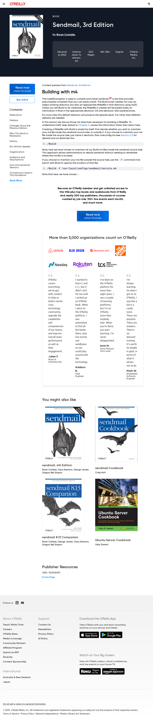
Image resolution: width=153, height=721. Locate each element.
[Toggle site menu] (3, 3)
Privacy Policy (45, 633)
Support (43, 618)
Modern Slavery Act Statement (75, 713)
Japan (6, 681)
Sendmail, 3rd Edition (79, 85)
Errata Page (48, 577)
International (11, 671)
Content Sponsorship (14, 661)
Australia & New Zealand (16, 677)
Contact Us (44, 624)
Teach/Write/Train (13, 624)
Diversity (8, 657)
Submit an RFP (11, 652)
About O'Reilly (12, 618)
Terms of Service (11, 713)
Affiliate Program (12, 647)
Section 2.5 (127, 135)
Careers (7, 629)
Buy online (22, 99)
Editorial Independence (47, 713)
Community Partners (14, 643)
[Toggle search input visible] (149, 3)
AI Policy (43, 638)
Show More (16, 180)
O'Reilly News (10, 633)
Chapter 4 (83, 125)
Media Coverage (12, 638)
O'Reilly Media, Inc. (134, 54)
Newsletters (44, 629)
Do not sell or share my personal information (24, 704)
